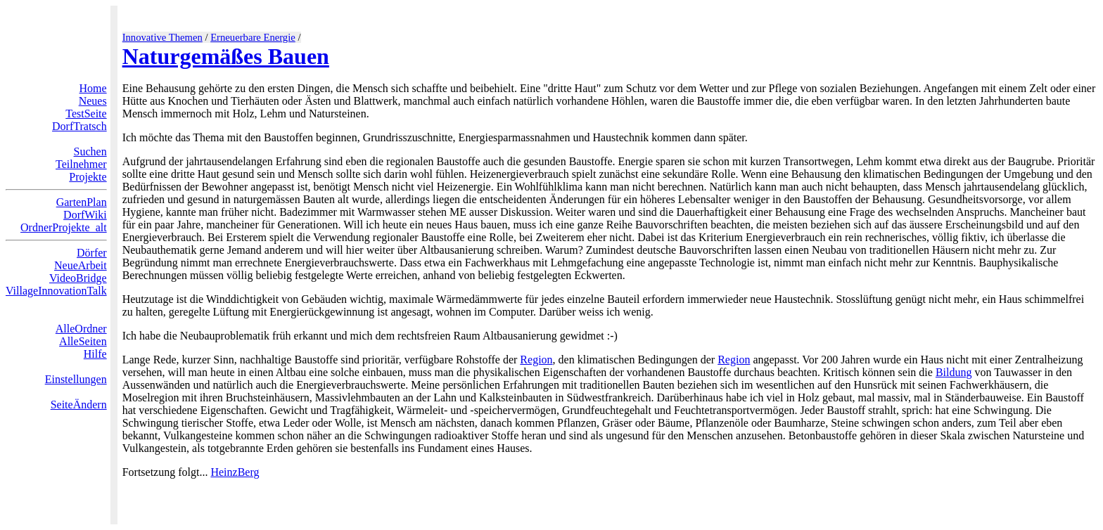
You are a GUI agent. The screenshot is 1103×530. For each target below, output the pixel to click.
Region (536, 360)
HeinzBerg (234, 472)
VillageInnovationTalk (56, 291)
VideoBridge (78, 278)
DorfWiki (85, 215)
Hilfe (95, 354)
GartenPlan (81, 202)
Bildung (954, 372)
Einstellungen (76, 379)
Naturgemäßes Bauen (225, 56)
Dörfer (92, 253)
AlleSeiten (83, 341)
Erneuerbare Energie (252, 37)
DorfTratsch (79, 126)
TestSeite (85, 113)
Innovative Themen (162, 37)
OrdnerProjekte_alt (63, 227)
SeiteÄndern (79, 405)
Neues (93, 101)
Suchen (90, 151)
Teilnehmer (81, 164)
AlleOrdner (81, 329)
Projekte (87, 177)
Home (93, 88)
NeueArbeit (80, 265)
